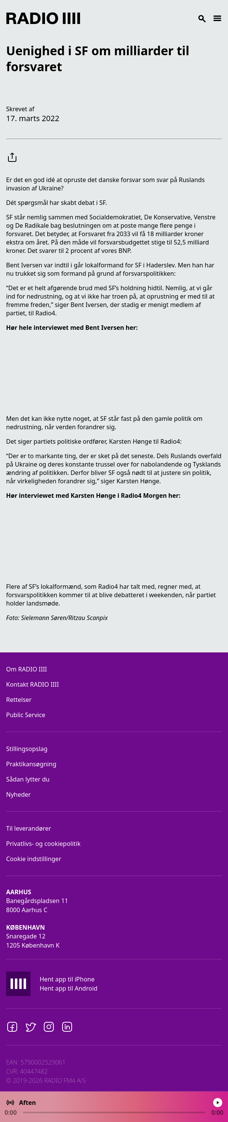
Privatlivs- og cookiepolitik (43, 843)
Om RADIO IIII (26, 669)
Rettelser (19, 699)
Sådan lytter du (28, 779)
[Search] (146, 18)
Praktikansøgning (31, 764)
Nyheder (18, 794)
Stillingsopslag (27, 749)
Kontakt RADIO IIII (32, 684)
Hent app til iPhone (67, 979)
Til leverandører (28, 828)
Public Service (25, 715)
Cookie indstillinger (33, 859)
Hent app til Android (69, 988)
